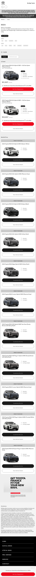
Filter (5, 52)
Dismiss (32, 567)
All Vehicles (5, 36)
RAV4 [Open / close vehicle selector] (5, 19)
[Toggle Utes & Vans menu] (31, 550)
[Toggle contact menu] (31, 554)
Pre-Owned (6, 555)
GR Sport (25, 45)
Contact (5, 564)
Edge (10, 45)
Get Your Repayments (18, 89)
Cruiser (11, 40)
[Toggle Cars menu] (31, 541)
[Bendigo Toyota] (3, 3)
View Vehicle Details (18, 93)
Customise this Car (18, 160)
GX (2, 40)
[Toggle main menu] (33, 7)
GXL (6, 40)
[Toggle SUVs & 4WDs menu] (31, 546)
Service (5, 559)
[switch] (10, 56)
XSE (16, 40)
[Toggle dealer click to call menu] (2, 7)
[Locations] (6, 7)
